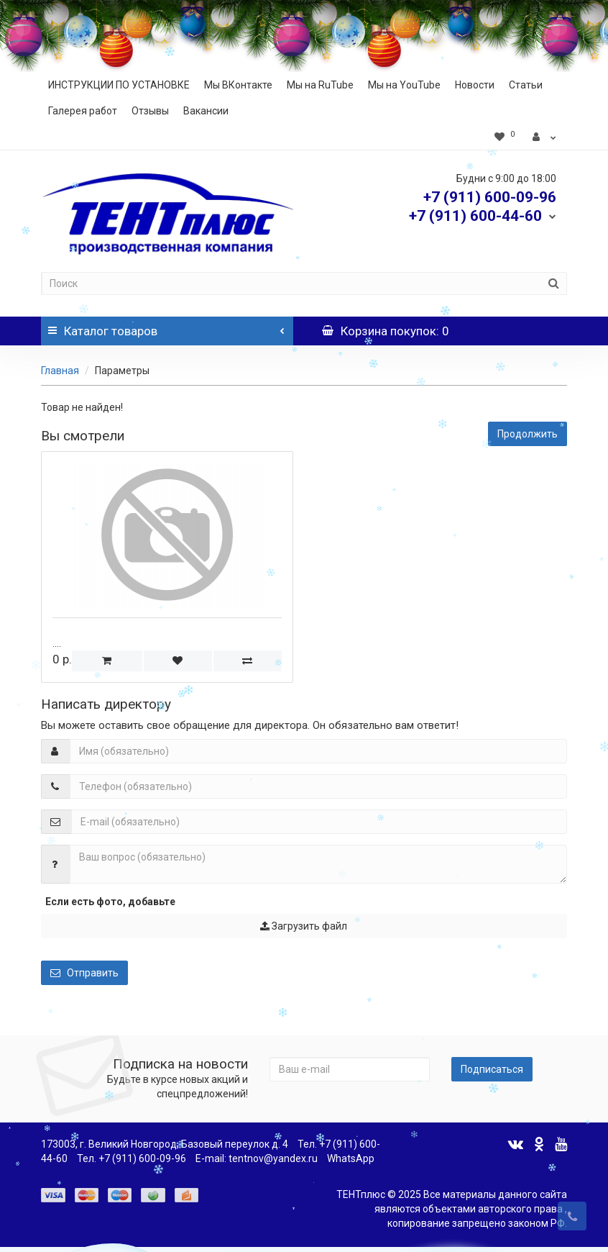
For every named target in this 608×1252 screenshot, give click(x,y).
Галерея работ (82, 111)
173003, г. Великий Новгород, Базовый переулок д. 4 (164, 1144)
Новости (474, 85)
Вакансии (206, 111)
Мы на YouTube (404, 85)
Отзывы (150, 111)
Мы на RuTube (320, 85)
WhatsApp (350, 1158)
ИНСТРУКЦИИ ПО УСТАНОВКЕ (119, 85)
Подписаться (492, 1069)
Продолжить (527, 434)
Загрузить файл (303, 926)
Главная (60, 370)
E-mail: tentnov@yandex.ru (256, 1158)
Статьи (526, 85)
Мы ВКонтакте (238, 85)
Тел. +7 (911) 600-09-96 (131, 1158)
